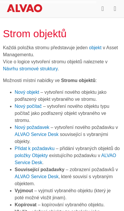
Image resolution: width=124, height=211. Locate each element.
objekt (95, 47)
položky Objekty (31, 155)
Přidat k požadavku (35, 148)
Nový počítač (28, 106)
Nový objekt (27, 92)
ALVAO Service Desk (37, 134)
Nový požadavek (32, 127)
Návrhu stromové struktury (30, 68)
